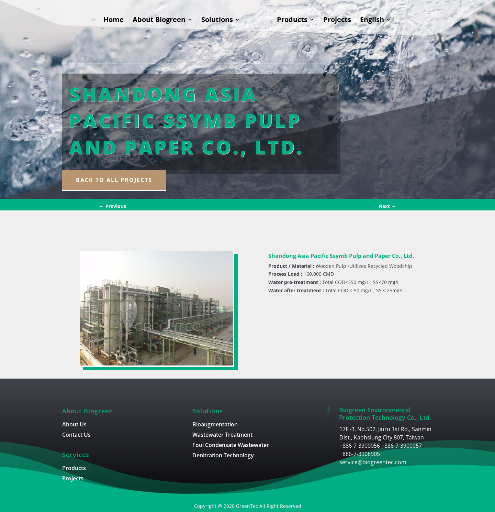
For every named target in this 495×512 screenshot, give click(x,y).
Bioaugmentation (215, 425)
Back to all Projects (114, 180)
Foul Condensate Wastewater (230, 446)
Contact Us (76, 435)
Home (113, 20)
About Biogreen (159, 20)
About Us (74, 425)
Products (292, 20)
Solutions (217, 20)
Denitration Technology (223, 456)
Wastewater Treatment (222, 435)
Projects (337, 20)
